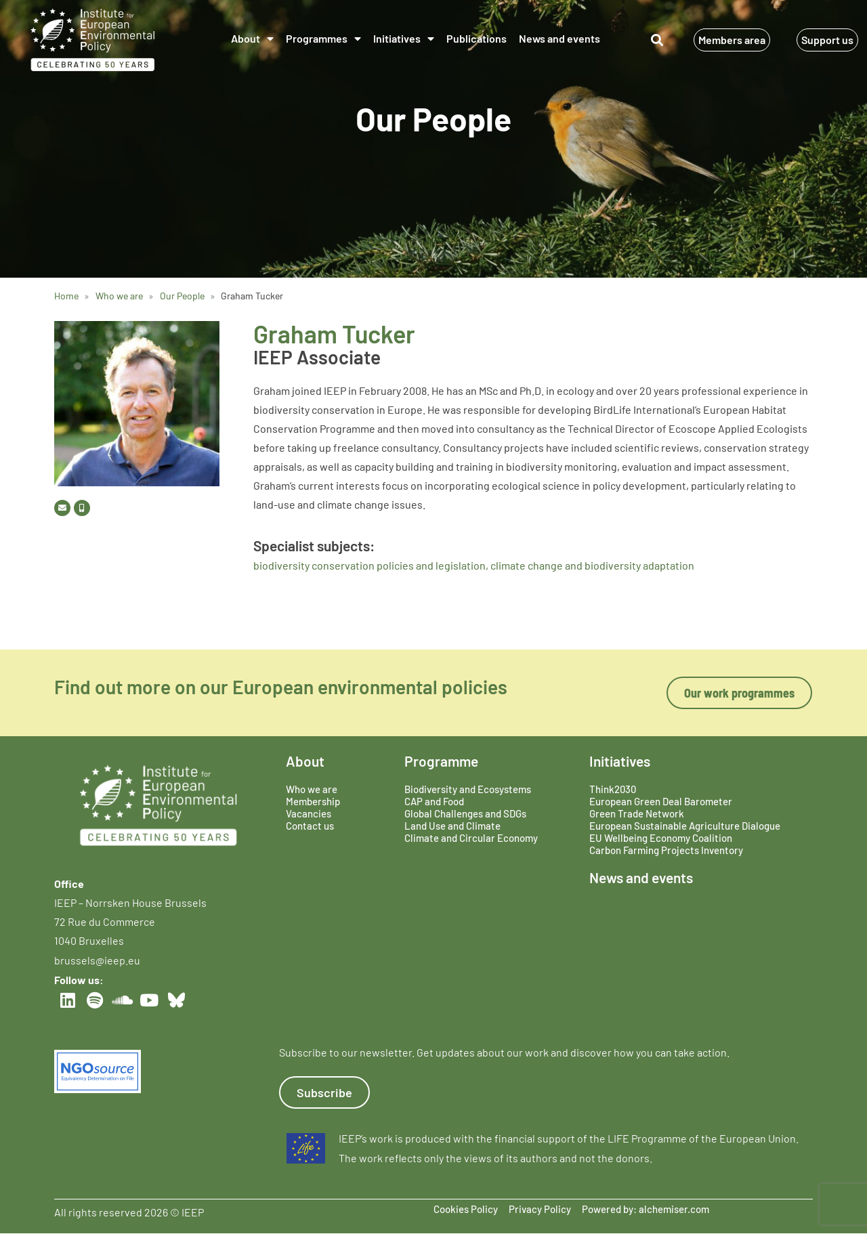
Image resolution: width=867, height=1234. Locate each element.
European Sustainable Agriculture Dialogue (684, 826)
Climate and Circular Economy (471, 838)
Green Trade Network (636, 813)
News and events (559, 38)
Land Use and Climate (452, 826)
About (252, 38)
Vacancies (308, 813)
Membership (313, 801)
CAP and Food (434, 801)
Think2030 (612, 789)
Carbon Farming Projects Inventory (666, 850)
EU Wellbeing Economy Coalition (660, 838)
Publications (476, 38)
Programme (441, 760)
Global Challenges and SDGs (465, 813)
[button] (657, 40)
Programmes (323, 38)
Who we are (311, 789)
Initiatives (403, 38)
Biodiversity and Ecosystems (467, 789)
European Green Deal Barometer (660, 801)
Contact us (310, 826)
